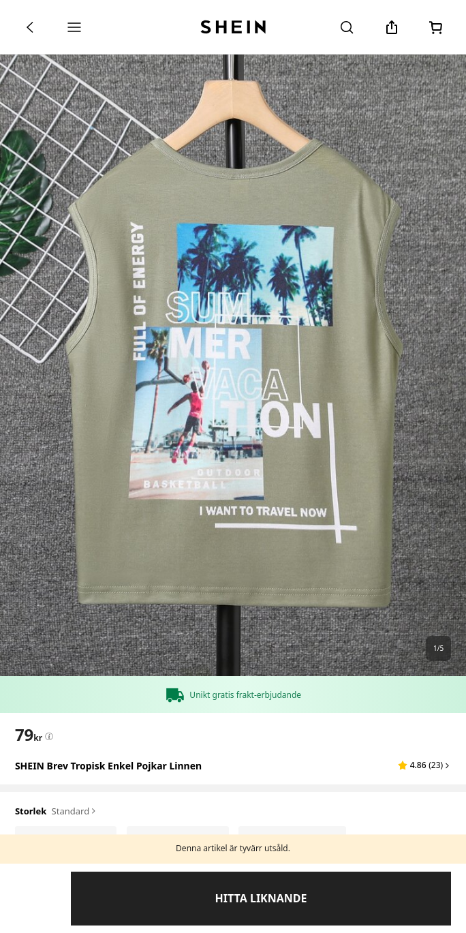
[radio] (66, 841)
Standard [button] (75, 811)
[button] (424, 765)
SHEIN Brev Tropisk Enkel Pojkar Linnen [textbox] (108, 765)
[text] (28, 734)
